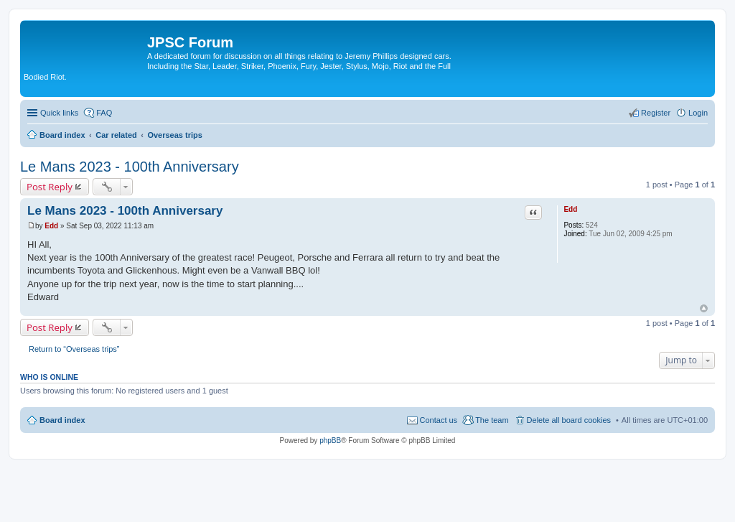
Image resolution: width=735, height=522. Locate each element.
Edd (570, 209)
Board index (62, 420)
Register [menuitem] (655, 112)
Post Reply (49, 186)
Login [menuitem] (698, 112)
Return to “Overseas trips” (74, 349)
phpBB (330, 440)
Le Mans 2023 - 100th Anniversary (129, 166)
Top (704, 308)
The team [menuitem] (491, 420)
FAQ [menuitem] (104, 112)
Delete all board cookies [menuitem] (569, 420)
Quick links (59, 112)
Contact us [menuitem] (439, 420)
